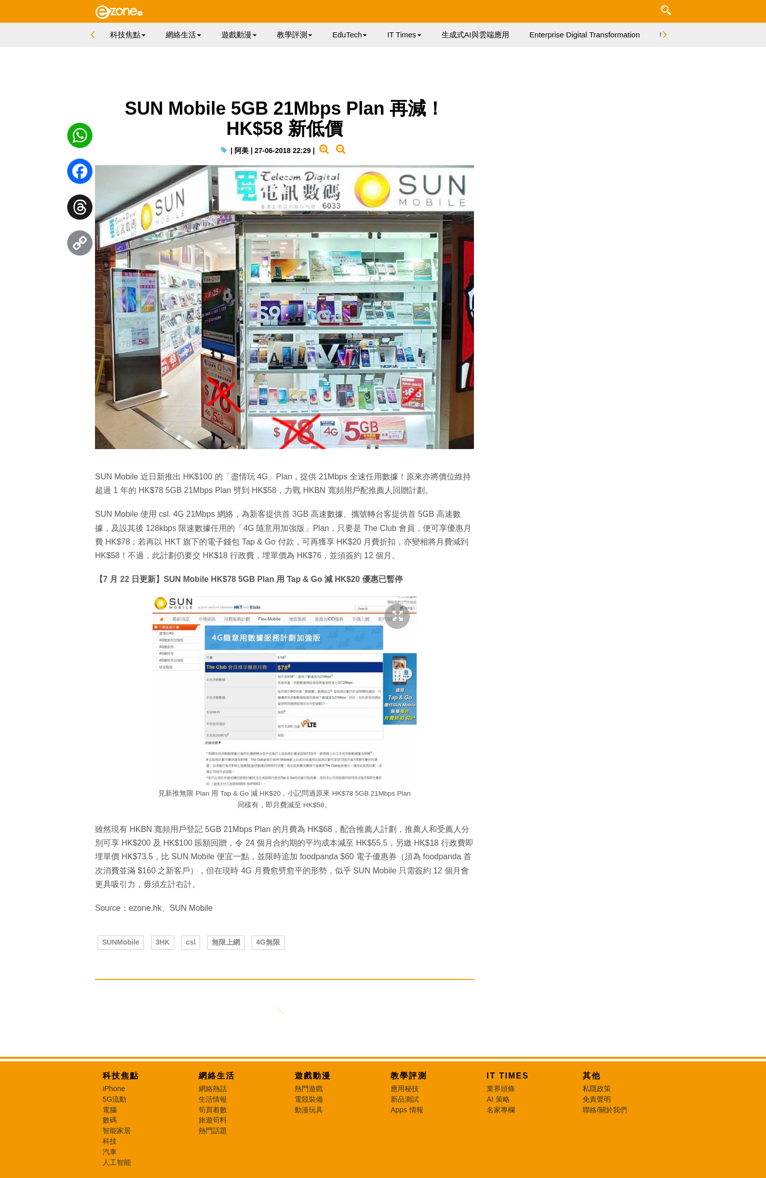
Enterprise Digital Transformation (585, 34)
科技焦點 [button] (128, 34)
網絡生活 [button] (183, 34)
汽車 (110, 1152)
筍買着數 (213, 1110)
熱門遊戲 (309, 1089)
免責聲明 (597, 1099)
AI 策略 (498, 1099)
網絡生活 (217, 1075)
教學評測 (409, 1075)
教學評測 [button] (294, 34)
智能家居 (117, 1130)
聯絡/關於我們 (605, 1110)
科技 (110, 1141)
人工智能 (117, 1162)
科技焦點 (121, 1075)
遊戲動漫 (313, 1075)
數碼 (110, 1120)
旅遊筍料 (213, 1120)
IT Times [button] (404, 34)
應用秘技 (405, 1089)
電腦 (110, 1110)
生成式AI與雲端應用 (475, 34)
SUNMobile (120, 942)
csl (191, 942)
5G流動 (114, 1099)
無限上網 (226, 942)
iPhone (114, 1089)
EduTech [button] (349, 34)
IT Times (508, 1075)
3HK (163, 942)
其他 (592, 1075)
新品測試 (405, 1099)
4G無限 (268, 942)
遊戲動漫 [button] (239, 34)
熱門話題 (213, 1130)
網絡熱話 (213, 1089)
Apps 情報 (407, 1110)
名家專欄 (501, 1110)
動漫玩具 (309, 1110)
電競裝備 (309, 1099)
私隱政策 (597, 1089)
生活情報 (213, 1099)
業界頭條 (501, 1089)
